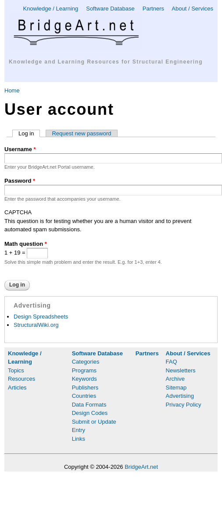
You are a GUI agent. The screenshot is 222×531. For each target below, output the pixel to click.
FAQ (171, 361)
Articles (17, 387)
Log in (29, 133)
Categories (86, 361)
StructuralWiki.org (36, 325)
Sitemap (176, 387)
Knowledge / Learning (50, 8)
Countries (84, 396)
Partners (153, 8)
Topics (16, 370)
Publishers (85, 387)
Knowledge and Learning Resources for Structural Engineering (106, 62)
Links (78, 438)
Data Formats (89, 404)
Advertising (180, 396)
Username (20, 149)
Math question (25, 244)
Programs (84, 370)
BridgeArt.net (141, 467)
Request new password (81, 133)
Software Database (110, 8)
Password (19, 180)
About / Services (192, 8)
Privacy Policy (183, 404)
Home (12, 90)
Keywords (84, 378)
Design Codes (90, 413)
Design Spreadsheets (41, 316)
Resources (21, 378)
